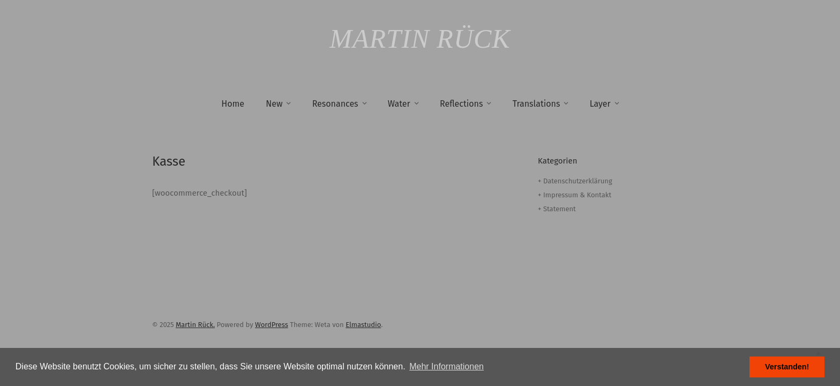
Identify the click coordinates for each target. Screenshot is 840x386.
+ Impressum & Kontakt (574, 195)
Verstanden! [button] (787, 366)
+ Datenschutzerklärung (575, 181)
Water (399, 104)
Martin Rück (419, 39)
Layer (600, 104)
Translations (536, 104)
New (274, 104)
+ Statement (557, 209)
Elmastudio (363, 325)
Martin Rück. (195, 325)
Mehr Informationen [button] (446, 366)
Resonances (335, 104)
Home (232, 104)
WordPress (271, 325)
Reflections (461, 104)
